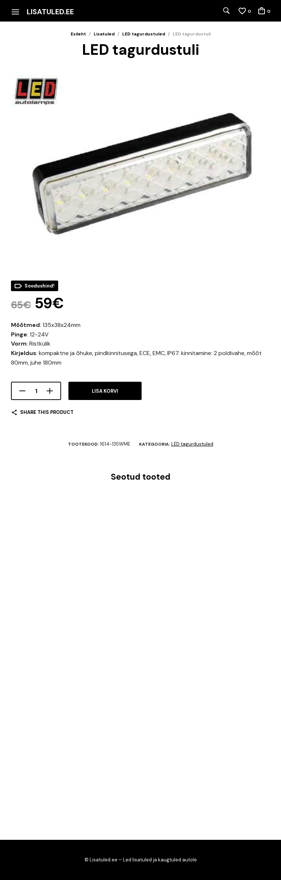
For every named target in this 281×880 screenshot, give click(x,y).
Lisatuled (104, 34)
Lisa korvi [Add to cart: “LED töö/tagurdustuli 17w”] (24, 790)
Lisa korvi (105, 391)
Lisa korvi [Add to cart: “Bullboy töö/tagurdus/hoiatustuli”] (24, 633)
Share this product (47, 412)
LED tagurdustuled (143, 34)
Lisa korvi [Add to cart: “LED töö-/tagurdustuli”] (159, 633)
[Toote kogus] (36, 390)
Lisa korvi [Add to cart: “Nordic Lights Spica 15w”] (159, 790)
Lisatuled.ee (50, 11)
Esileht (78, 34)
